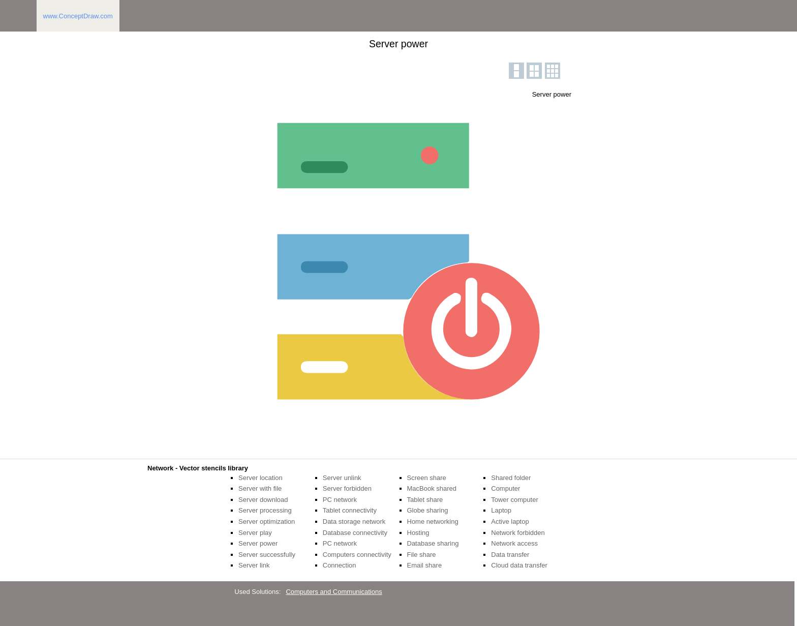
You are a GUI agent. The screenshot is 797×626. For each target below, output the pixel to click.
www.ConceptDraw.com (78, 16)
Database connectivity (355, 532)
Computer (505, 488)
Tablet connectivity (350, 510)
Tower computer (514, 499)
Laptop (501, 510)
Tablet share (425, 499)
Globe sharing (427, 510)
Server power (258, 543)
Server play (255, 532)
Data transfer (510, 554)
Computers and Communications (334, 591)
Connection (339, 565)
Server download (263, 499)
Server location (260, 478)
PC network (340, 499)
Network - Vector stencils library (197, 468)
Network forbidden (518, 532)
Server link (253, 565)
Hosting (418, 532)
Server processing (265, 510)
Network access (514, 543)
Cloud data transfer (519, 565)
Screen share (426, 478)
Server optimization (266, 521)
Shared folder (511, 478)
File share (421, 554)
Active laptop (510, 521)
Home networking (432, 521)
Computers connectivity (357, 554)
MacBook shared (432, 488)
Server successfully (266, 554)
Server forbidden (347, 488)
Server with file (260, 488)
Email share (424, 565)
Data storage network (354, 521)
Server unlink (342, 478)
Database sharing (433, 543)
